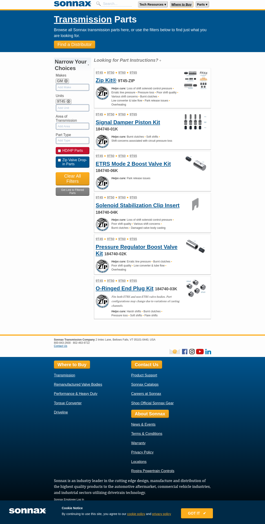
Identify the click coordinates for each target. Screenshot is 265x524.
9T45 (99, 72)
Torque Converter (68, 403)
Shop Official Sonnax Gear (152, 403)
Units (60, 96)
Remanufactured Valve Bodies (78, 384)
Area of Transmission (66, 118)
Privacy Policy (142, 452)
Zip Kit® (106, 80)
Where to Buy (181, 4)
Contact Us (60, 346)
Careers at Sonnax (146, 394)
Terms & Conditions (146, 434)
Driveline (61, 412)
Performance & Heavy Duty (75, 394)
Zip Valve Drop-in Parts (72, 162)
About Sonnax (150, 413)
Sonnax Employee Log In (69, 499)
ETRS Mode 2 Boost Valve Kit (133, 164)
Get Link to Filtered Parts (72, 191)
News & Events (143, 424)
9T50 (110, 72)
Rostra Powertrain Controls (152, 471)
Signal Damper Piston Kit (128, 122)
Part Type (63, 135)
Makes (61, 75)
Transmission (83, 19)
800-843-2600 (62, 342)
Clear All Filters (72, 179)
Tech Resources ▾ (152, 4)
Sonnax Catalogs (145, 384)
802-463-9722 (81, 342)
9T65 (133, 72)
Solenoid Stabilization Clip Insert (137, 205)
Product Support (144, 375)
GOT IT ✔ (197, 513)
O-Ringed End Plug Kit (124, 288)
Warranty (138, 443)
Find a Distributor (74, 44)
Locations (139, 462)
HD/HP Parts (70, 150)
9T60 (122, 72)
